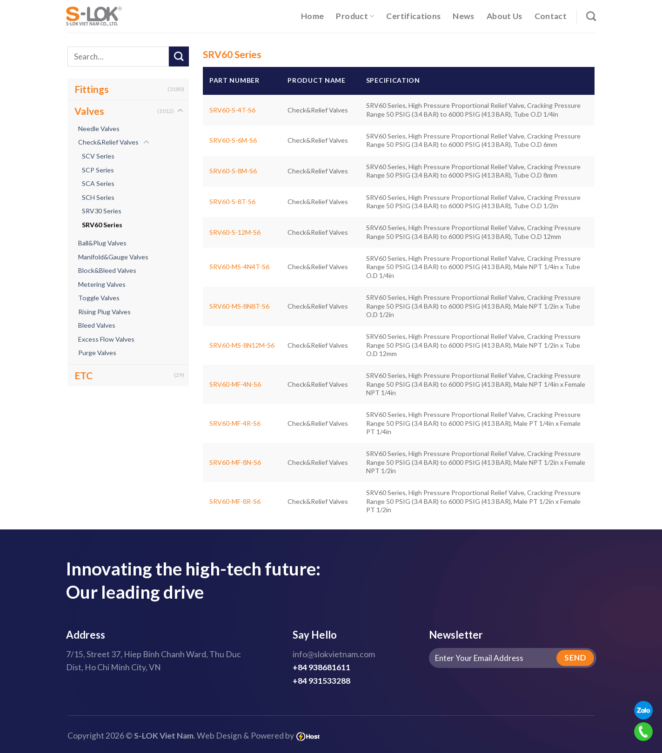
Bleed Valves (96, 325)
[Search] (591, 16)
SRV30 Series (101, 211)
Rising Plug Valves (104, 312)
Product (355, 16)
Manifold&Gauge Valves (113, 257)
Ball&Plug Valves (102, 243)
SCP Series (98, 170)
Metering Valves (102, 284)
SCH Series (98, 197)
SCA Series (98, 183)
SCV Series (98, 156)
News (463, 16)
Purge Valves (97, 353)
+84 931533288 (321, 681)
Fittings (91, 89)
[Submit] (179, 56)
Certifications (413, 16)
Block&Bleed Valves (107, 270)
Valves (89, 111)
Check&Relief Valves (108, 142)
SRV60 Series (102, 225)
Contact (551, 16)
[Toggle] (180, 111)
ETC (83, 375)
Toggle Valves (99, 298)
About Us (504, 16)
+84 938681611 (321, 667)
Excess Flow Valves (106, 339)
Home (312, 16)
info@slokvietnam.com (334, 654)
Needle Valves (99, 128)
